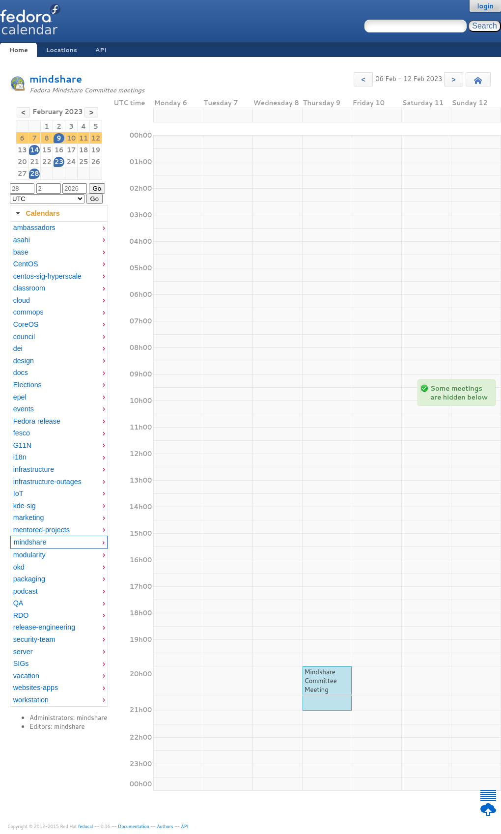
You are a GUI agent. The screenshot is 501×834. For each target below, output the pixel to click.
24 (71, 161)
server (23, 652)
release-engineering (44, 627)
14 (34, 149)
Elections (27, 385)
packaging (29, 579)
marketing (28, 517)
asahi (21, 240)
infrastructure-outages (47, 482)
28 (34, 173)
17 (71, 149)
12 (96, 138)
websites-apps (35, 687)
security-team (34, 639)
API (101, 50)
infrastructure (33, 469)
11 (83, 138)
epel (20, 397)
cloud (21, 300)
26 (96, 161)
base (20, 252)
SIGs (21, 663)
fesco (21, 433)
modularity (29, 555)
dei (18, 348)
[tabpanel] (59, 464)
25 (83, 161)
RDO (21, 615)
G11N (22, 445)
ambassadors (34, 227)
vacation (26, 676)
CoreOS (26, 324)
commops (28, 312)
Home (18, 50)
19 (96, 149)
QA (18, 603)
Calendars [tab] (36, 213)
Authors (165, 826)
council (24, 337)
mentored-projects (41, 530)
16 (59, 149)
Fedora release (36, 421)
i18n (20, 457)
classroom (29, 288)
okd (19, 567)
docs (20, 372)
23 (59, 161)
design (23, 361)
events (23, 409)
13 (22, 149)
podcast (25, 591)
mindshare (55, 79)
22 (47, 161)
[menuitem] (59, 228)
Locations (61, 50)
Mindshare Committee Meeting (321, 680)
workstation (31, 700)
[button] (363, 79)
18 (83, 149)
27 (22, 173)
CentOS (25, 264)
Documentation (133, 826)
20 (22, 161)
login (485, 5)
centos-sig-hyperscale (47, 276)
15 (47, 149)
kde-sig (24, 506)
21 (34, 161)
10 (71, 138)
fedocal (85, 826)
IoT (18, 493)
